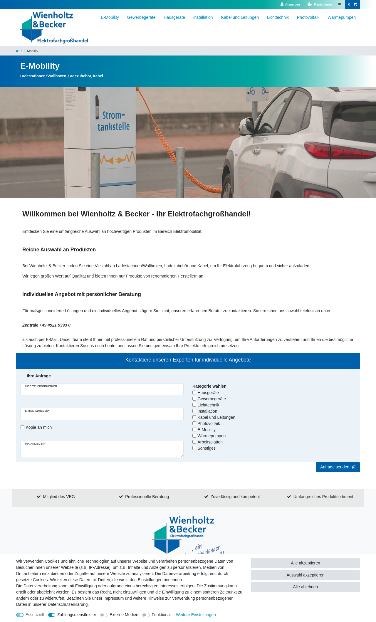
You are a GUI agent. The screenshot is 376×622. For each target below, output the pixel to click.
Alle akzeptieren (305, 563)
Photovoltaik (308, 17)
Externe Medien (124, 614)
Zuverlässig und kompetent (235, 496)
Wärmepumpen (342, 17)
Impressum (113, 598)
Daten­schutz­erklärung (68, 604)
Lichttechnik (278, 17)
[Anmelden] (288, 4)
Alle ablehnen (305, 586)
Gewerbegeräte (141, 17)
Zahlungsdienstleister (76, 614)
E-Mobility (110, 17)
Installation (203, 17)
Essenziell (35, 614)
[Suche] (339, 4)
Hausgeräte (174, 17)
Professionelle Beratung (147, 496)
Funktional (161, 614)
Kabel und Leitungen (240, 17)
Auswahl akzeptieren (305, 575)
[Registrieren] (317, 4)
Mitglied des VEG (59, 496)
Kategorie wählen (209, 386)
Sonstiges (207, 448)
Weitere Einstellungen (196, 614)
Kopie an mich (39, 427)
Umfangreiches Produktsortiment (323, 496)
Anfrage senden (337, 467)
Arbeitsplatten (210, 442)
